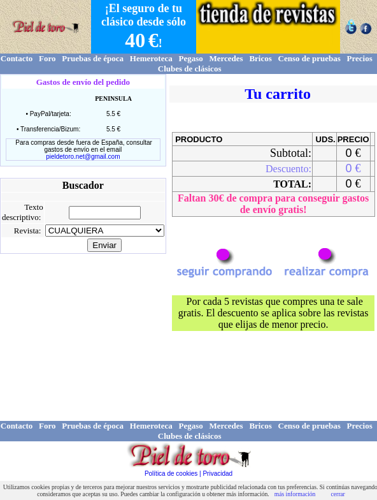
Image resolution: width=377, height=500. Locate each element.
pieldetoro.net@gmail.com (83, 156)
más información (295, 493)
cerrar (338, 493)
